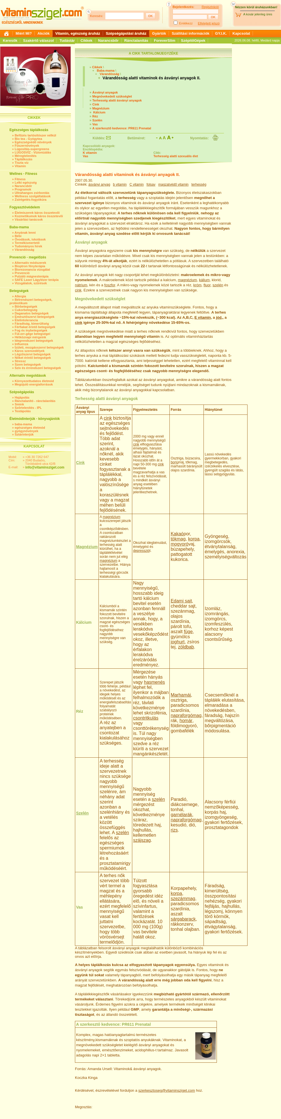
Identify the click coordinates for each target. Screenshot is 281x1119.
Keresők (10, 40)
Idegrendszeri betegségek (34, 340)
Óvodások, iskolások (30, 239)
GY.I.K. (221, 33)
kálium (204, 280)
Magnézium (100, 108)
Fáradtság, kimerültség (32, 323)
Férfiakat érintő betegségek (35, 327)
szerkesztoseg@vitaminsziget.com (166, 1090)
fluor (207, 285)
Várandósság (24, 249)
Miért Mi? (24, 33)
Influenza (21, 344)
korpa (194, 538)
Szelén (97, 120)
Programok (23, 189)
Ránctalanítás (136, 40)
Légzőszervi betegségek (33, 354)
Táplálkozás (23, 159)
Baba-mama (105, 70)
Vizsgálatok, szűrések (31, 283)
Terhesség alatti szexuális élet (176, 156)
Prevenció (22, 273)
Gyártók (159, 33)
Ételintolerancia (26, 320)
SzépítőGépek (193, 40)
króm (197, 285)
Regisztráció (210, 7)
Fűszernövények (27, 145)
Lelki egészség (26, 182)
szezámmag (183, 898)
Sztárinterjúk (24, 434)
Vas (95, 124)
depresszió (141, 551)
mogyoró (179, 544)
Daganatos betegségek (32, 313)
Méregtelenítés (26, 156)
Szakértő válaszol (38, 40)
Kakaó (177, 533)
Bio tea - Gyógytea (28, 138)
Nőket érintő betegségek (33, 357)
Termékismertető (27, 242)
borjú (174, 462)
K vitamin (90, 152)
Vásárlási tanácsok (29, 219)
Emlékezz (186, 23)
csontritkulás (145, 718)
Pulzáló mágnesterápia (32, 276)
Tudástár (67, 40)
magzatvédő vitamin (173, 184)
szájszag (142, 840)
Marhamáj (181, 695)
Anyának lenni (25, 232)
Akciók (43, 33)
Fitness (20, 179)
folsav (150, 184)
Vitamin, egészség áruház (77, 33)
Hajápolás (22, 397)
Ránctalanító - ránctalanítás (35, 401)
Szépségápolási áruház (126, 33)
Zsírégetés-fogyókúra (31, 199)
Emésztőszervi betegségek (34, 316)
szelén (218, 285)
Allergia (20, 296)
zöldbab (186, 647)
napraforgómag (186, 715)
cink (78, 290)
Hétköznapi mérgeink (30, 337)
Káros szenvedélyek (30, 351)
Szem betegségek (28, 364)
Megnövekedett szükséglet (112, 96)
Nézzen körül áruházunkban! (256, 7)
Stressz (20, 361)
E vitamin (202, 317)
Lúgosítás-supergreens (32, 149)
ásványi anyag (99, 184)
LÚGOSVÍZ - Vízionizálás (33, 152)
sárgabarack (183, 919)
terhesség (198, 184)
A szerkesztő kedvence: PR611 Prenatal (121, 128)
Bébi (18, 236)
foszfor (109, 285)
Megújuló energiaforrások (34, 384)
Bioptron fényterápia (30, 266)
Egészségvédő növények (33, 142)
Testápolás (23, 411)
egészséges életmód (30, 427)
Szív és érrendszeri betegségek (38, 368)
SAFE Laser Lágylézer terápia (37, 279)
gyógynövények (26, 431)
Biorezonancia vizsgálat (32, 269)
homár (186, 720)
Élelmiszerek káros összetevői (37, 212)
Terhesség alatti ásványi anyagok (117, 100)
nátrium (81, 285)
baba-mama (23, 424)
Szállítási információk (190, 33)
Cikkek (87, 40)
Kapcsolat (241, 33)
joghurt (177, 641)
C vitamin (136, 184)
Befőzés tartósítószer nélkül (35, 135)
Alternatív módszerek (30, 262)
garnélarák (181, 814)
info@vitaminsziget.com (44, 467)
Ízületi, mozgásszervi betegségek (39, 347)
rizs (174, 830)
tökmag (178, 538)
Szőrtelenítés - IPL (28, 407)
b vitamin (120, 184)
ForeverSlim (164, 40)
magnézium (187, 280)
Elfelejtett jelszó (208, 23)
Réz (95, 116)
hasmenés (154, 682)
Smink (19, 404)
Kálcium (98, 112)
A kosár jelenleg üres (257, 14)
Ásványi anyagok (105, 92)
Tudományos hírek (28, 246)
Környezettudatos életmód (34, 381)
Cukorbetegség (26, 310)
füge (188, 631)
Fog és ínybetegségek (31, 330)
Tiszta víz (22, 162)
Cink (95, 104)
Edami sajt (181, 600)
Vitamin (20, 166)
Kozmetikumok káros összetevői (39, 216)
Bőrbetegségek (26, 306)
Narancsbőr (108, 40)
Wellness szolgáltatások (33, 196)
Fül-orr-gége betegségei (32, 333)
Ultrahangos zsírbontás (32, 192)
